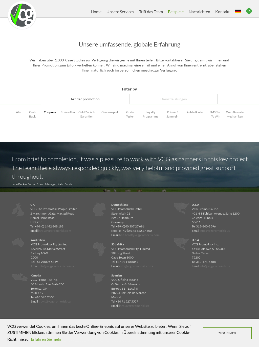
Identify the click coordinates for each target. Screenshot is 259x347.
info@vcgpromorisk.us (215, 231)
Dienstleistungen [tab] (173, 99)
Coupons (50, 112)
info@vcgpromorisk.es (134, 306)
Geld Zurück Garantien (86, 114)
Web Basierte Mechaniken (235, 114)
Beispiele (176, 11)
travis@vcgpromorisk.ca (54, 301)
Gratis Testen (130, 114)
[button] (238, 11)
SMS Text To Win (216, 114)
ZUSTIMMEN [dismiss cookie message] (227, 333)
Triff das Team (151, 11)
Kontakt (222, 11)
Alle (18, 112)
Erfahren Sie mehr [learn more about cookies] (46, 339)
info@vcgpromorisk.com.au (57, 266)
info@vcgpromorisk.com (54, 231)
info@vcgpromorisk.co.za (136, 266)
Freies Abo (68, 112)
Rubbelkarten (195, 112)
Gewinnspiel (109, 112)
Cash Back (32, 114)
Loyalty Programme (150, 114)
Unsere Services (120, 11)
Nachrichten (199, 11)
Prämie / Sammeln (172, 114)
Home (96, 11)
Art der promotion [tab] (85, 99)
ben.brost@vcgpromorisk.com (139, 235)
